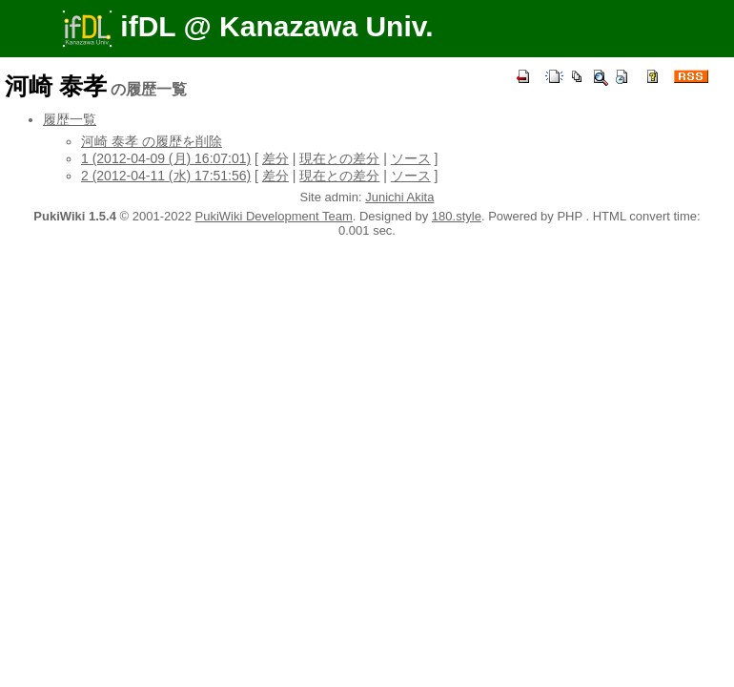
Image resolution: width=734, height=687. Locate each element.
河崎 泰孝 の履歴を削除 (151, 141)
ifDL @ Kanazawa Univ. (248, 26)
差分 (275, 158)
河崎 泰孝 (56, 86)
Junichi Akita (399, 197)
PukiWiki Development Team (274, 216)
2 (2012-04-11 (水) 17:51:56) (166, 175)
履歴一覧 (69, 119)
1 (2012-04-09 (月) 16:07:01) (166, 158)
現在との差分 (339, 158)
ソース (411, 158)
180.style (456, 216)
